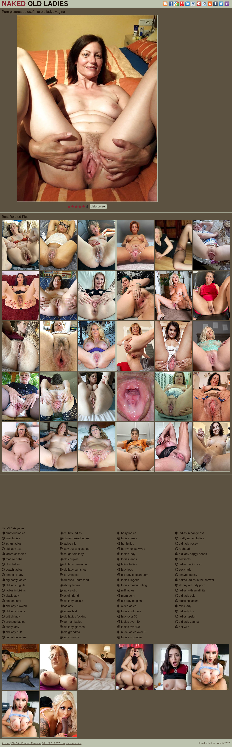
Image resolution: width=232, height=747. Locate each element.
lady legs (125, 569)
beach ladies (12, 569)
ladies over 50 (128, 626)
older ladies (126, 606)
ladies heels (127, 538)
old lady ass (11, 548)
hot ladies (125, 543)
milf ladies (125, 590)
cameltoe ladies (14, 637)
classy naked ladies (74, 538)
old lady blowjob (14, 606)
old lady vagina (187, 621)
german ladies (71, 621)
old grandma (70, 632)
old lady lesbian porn (132, 574)
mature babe (12, 559)
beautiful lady (12, 574)
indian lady (126, 554)
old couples (69, 559)
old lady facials (71, 600)
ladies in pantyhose (189, 533)
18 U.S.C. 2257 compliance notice (61, 743)
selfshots (183, 559)
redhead (182, 548)
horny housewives (131, 548)
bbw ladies (11, 564)
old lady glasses (72, 626)
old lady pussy (186, 543)
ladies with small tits (190, 590)
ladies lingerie (128, 580)
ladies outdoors (129, 611)
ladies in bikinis (14, 590)
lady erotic (68, 590)
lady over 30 (127, 616)
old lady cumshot (73, 569)
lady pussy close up (75, 548)
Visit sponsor (98, 206)
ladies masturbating (132, 585)
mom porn (125, 595)
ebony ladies (70, 585)
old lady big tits (13, 585)
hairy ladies (126, 533)
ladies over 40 (128, 621)
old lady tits (184, 611)
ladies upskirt (185, 616)
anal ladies (11, 538)
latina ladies (127, 564)
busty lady (10, 626)
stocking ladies (186, 600)
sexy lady (183, 569)
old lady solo (185, 595)
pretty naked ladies (189, 538)
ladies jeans (127, 559)
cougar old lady (72, 554)
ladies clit (68, 543)
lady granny (69, 637)
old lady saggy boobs (191, 554)
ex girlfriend (69, 595)
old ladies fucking (73, 616)
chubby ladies (71, 533)
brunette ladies (13, 621)
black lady (10, 595)
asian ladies (11, 543)
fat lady (66, 606)
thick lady (183, 606)
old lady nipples (129, 600)
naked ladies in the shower (194, 580)
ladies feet (68, 611)
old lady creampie (73, 564)
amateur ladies (13, 533)
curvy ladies (69, 574)
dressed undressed (74, 580)
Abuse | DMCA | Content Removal (21, 743)
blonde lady (11, 600)
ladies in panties (129, 637)
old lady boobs (13, 611)
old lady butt (12, 632)
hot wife (182, 626)
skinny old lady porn (190, 585)
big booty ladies (14, 580)
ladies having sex (188, 564)
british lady (11, 616)
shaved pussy (186, 574)
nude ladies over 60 (132, 632)
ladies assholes (14, 554)
